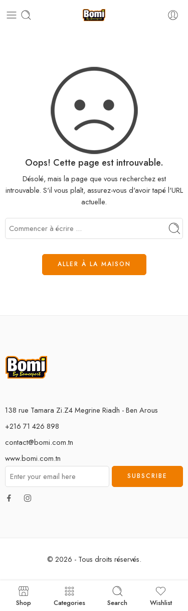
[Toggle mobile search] (26, 15)
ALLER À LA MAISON (94, 264)
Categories (69, 595)
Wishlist (161, 595)
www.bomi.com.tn (33, 458)
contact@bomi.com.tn (39, 442)
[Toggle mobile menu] (11, 15)
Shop (23, 595)
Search (117, 595)
